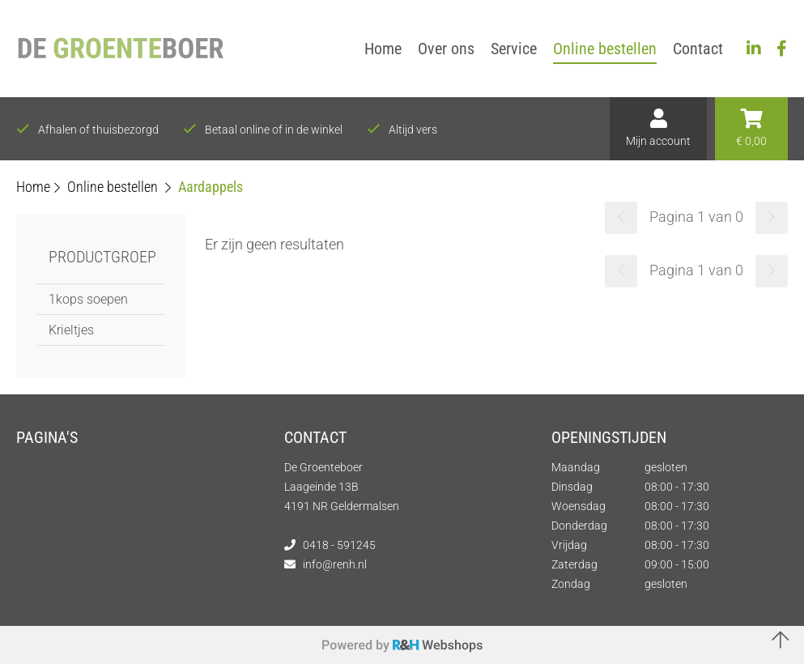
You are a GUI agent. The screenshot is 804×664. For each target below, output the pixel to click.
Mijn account (658, 128)
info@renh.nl (335, 564)
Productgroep (102, 256)
